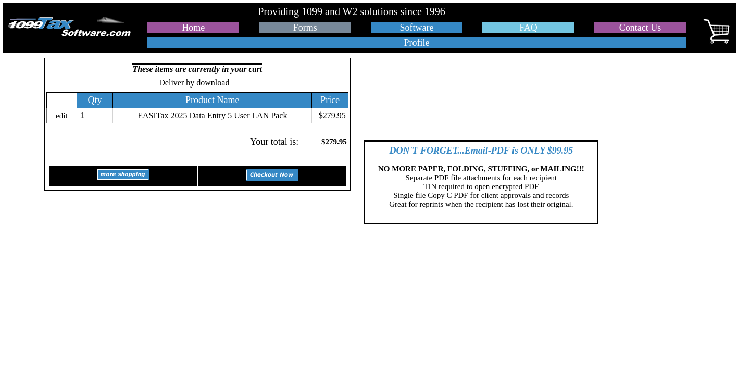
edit (62, 115)
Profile (417, 43)
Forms (305, 27)
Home (193, 27)
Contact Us (640, 27)
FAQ (528, 27)
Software (417, 27)
